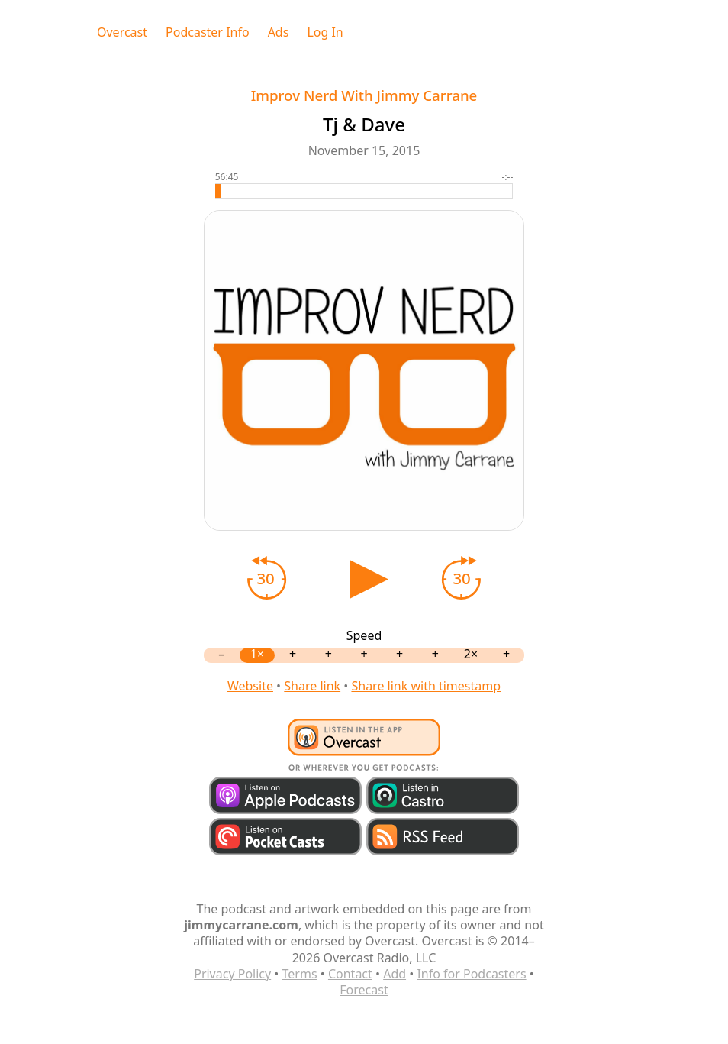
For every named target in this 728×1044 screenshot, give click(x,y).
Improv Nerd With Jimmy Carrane (364, 95)
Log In (325, 32)
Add (394, 973)
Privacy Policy (232, 973)
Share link (312, 685)
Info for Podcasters (471, 973)
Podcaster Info (208, 32)
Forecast (364, 989)
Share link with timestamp (426, 685)
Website (250, 685)
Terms (299, 973)
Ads (278, 32)
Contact (350, 973)
